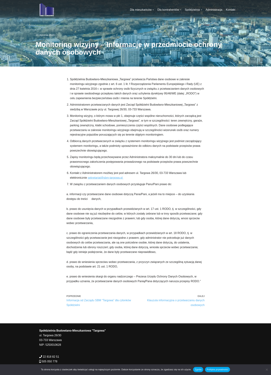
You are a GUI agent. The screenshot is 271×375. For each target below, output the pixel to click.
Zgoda (198, 369)
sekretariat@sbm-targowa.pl (106, 178)
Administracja (214, 9)
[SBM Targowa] (46, 9)
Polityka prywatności (217, 369)
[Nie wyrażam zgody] (266, 369)
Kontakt (230, 9)
